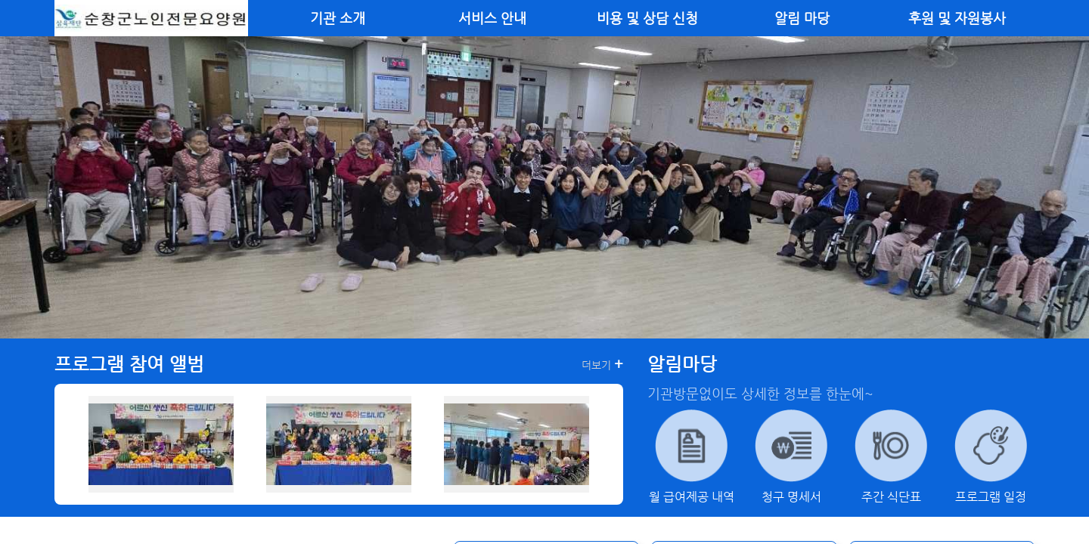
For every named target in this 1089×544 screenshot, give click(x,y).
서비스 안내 (492, 18)
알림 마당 (802, 18)
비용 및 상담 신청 (647, 18)
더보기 (602, 364)
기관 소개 (337, 18)
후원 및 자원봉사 (957, 18)
